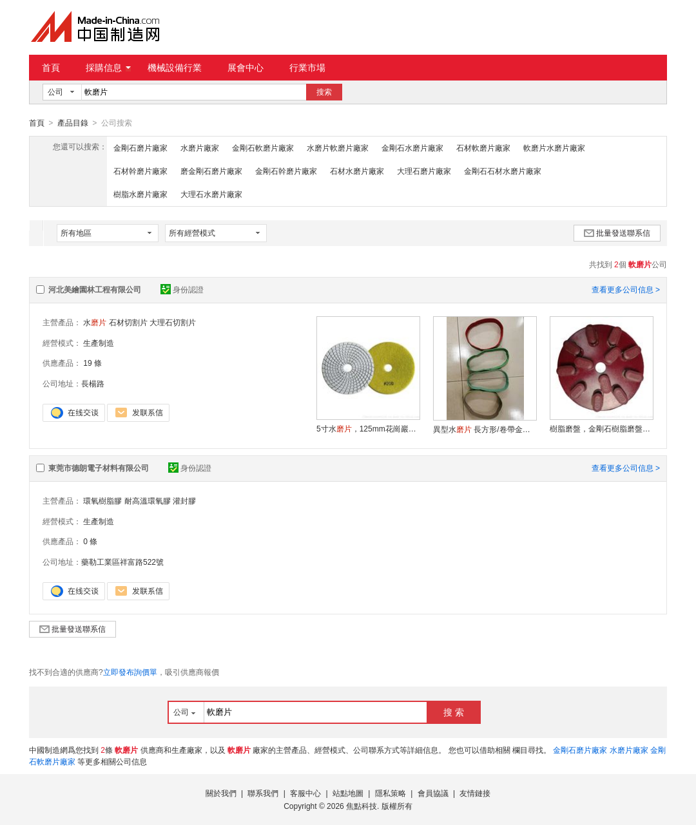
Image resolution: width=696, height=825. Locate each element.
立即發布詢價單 (130, 671)
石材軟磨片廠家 (483, 147)
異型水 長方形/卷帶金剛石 (484, 428)
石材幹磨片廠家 (140, 170)
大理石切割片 (173, 322)
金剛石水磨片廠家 (412, 147)
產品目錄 (72, 123)
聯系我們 (262, 792)
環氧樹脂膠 (102, 500)
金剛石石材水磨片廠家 (502, 170)
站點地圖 (348, 792)
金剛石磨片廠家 (140, 147)
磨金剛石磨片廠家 (211, 170)
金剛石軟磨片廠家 (263, 147)
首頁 (51, 67)
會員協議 (433, 792)
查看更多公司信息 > (626, 289)
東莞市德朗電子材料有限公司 (98, 467)
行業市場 (307, 67)
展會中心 (245, 67)
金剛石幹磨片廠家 (286, 170)
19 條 (92, 362)
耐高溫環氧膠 (147, 500)
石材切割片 (128, 322)
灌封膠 (184, 500)
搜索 (324, 92)
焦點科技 (361, 805)
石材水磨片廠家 (357, 170)
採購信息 (108, 67)
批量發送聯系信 (617, 232)
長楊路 (92, 383)
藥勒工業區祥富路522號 (122, 561)
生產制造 (98, 342)
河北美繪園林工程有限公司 (94, 289)
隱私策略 (390, 792)
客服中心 (305, 792)
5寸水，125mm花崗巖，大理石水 (368, 428)
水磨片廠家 (199, 147)
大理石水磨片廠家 (211, 193)
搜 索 (453, 711)
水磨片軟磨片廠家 (338, 147)
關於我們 (221, 792)
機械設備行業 (175, 67)
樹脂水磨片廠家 (140, 193)
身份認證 (182, 289)
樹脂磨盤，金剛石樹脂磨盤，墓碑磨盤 (601, 428)
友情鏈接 (474, 792)
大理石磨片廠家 (424, 170)
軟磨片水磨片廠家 (554, 147)
